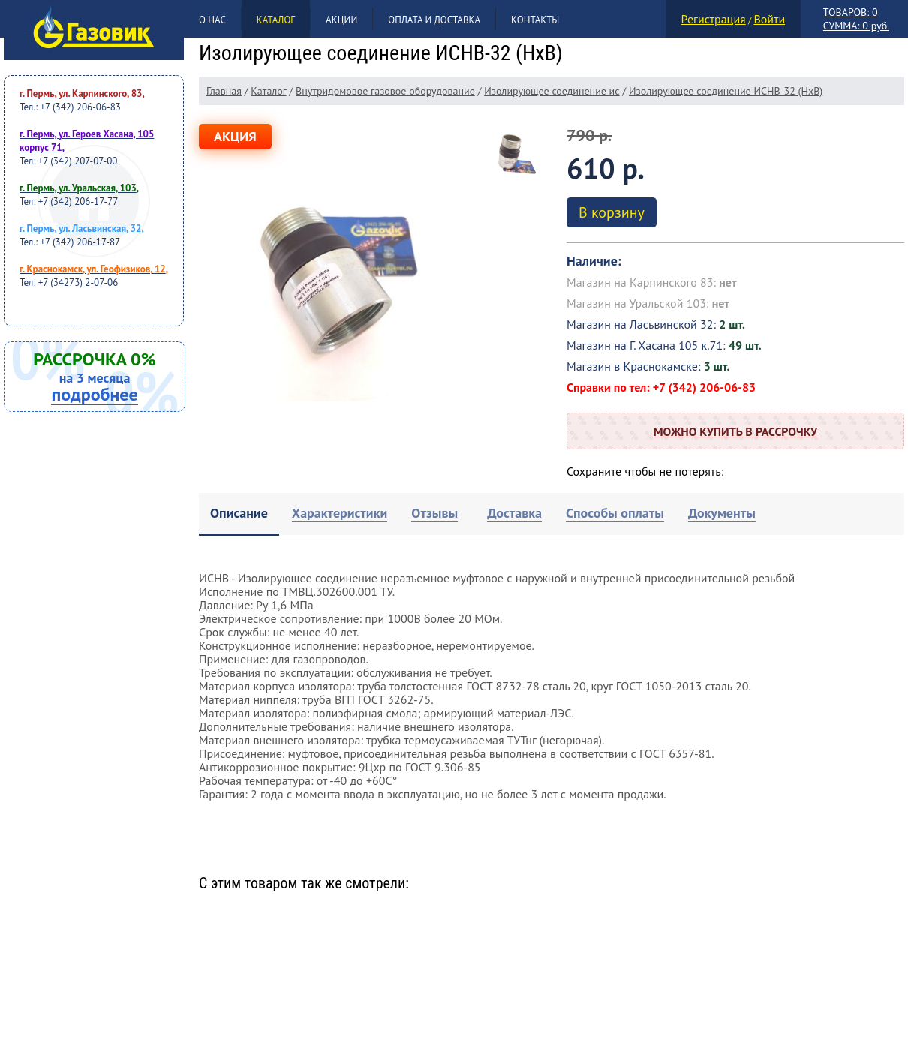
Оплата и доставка (434, 20)
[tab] (239, 514)
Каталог (276, 20)
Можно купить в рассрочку (735, 431)
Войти (769, 18)
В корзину (612, 212)
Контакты (535, 20)
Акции (341, 20)
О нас (212, 20)
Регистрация (713, 18)
